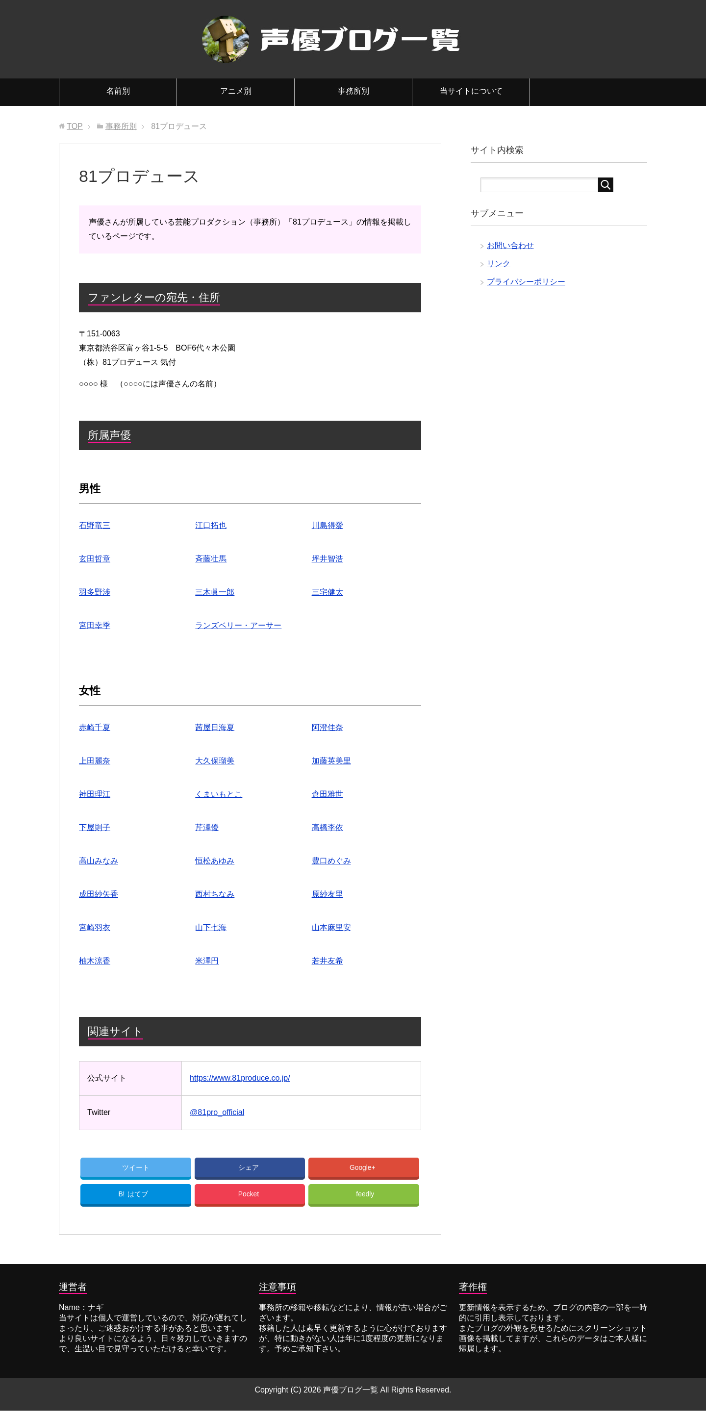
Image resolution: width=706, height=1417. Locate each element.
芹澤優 (207, 827)
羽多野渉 (94, 592)
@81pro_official (217, 1112)
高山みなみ (98, 861)
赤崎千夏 (94, 727)
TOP (75, 126)
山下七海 (211, 927)
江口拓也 (211, 525)
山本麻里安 (331, 927)
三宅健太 (327, 592)
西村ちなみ (214, 894)
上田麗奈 (94, 761)
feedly (365, 1199)
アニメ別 (236, 91)
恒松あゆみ (214, 861)
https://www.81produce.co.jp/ (240, 1078)
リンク (498, 263)
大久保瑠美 (214, 761)
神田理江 (94, 794)
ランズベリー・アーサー (238, 625)
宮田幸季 (94, 625)
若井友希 (327, 961)
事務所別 (353, 91)
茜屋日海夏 (214, 727)
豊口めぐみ (331, 861)
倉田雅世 (327, 794)
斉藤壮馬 (211, 559)
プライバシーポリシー (526, 282)
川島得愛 (327, 525)
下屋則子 (94, 827)
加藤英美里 (331, 761)
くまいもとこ (218, 794)
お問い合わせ (510, 245)
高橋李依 (327, 827)
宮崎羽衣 (94, 927)
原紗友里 (327, 894)
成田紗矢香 (98, 894)
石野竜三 (94, 525)
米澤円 (207, 961)
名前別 (118, 91)
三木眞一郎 (214, 592)
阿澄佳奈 (327, 727)
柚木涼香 (94, 961)
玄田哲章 (94, 559)
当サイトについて (471, 91)
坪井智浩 (327, 559)
